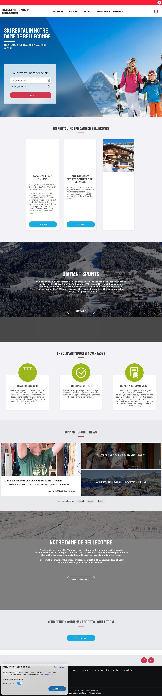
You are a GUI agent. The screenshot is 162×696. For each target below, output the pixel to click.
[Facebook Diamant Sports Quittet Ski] (144, 660)
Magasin (91, 501)
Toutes (100, 501)
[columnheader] (30, 87)
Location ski (56, 11)
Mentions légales (96, 693)
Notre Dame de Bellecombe (111, 11)
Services (87, 11)
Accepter (57, 688)
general (81, 501)
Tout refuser (59, 667)
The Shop (73, 11)
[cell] (30, 95)
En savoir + (48, 674)
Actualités (128, 670)
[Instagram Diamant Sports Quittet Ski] (151, 660)
